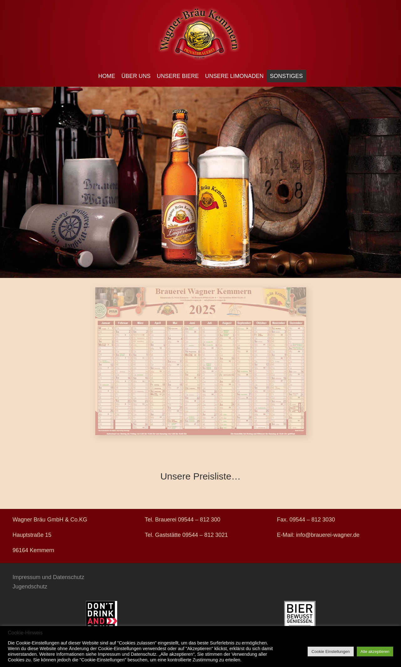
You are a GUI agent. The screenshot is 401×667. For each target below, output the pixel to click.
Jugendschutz (30, 586)
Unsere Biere (178, 76)
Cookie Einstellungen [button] (330, 651)
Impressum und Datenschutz (48, 577)
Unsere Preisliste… (200, 476)
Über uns (135, 76)
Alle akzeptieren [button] (375, 651)
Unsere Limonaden (234, 76)
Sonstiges (286, 76)
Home (106, 76)
